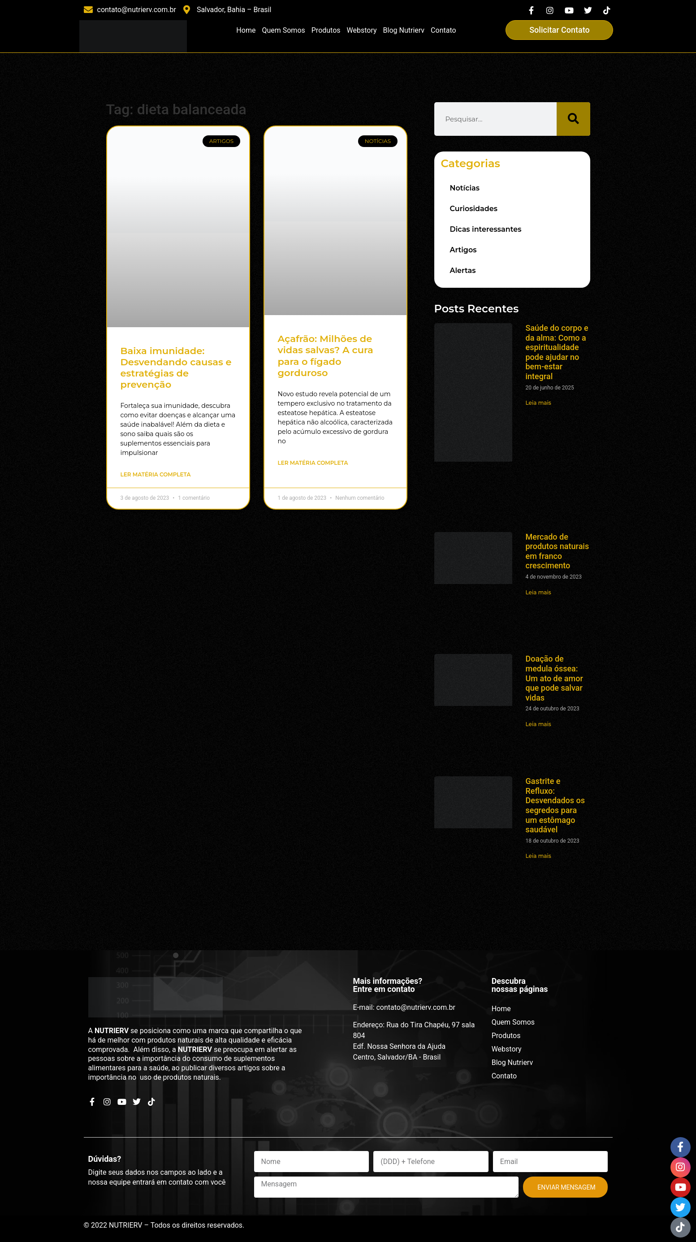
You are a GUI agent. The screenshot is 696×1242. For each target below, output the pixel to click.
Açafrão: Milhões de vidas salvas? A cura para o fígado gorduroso (325, 355)
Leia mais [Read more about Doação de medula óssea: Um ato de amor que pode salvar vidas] (538, 724)
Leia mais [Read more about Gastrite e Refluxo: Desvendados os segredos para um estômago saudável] (538, 856)
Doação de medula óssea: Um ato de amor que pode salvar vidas (554, 678)
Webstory (362, 30)
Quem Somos (283, 30)
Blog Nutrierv (404, 30)
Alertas (463, 270)
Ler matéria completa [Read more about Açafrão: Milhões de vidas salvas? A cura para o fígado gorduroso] (313, 462)
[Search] (573, 119)
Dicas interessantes (486, 229)
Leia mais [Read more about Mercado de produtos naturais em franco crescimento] (538, 592)
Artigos (463, 250)
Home (245, 30)
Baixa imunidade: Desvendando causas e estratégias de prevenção (176, 367)
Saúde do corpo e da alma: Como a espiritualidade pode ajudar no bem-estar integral (557, 352)
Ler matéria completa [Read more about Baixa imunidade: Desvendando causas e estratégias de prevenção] (156, 474)
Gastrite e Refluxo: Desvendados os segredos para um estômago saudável (555, 805)
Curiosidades (474, 208)
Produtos (326, 30)
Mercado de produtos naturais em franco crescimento (557, 551)
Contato (443, 30)
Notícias (465, 188)
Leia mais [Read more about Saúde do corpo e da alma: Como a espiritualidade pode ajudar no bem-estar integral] (538, 402)
